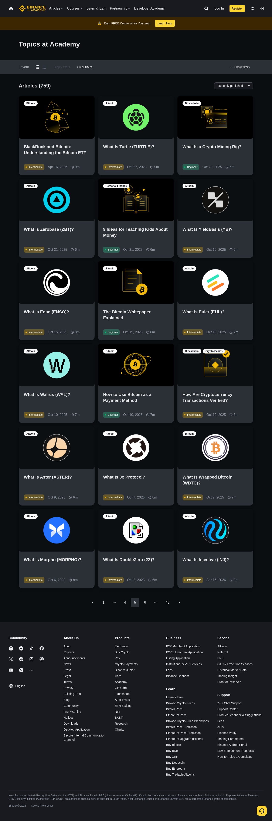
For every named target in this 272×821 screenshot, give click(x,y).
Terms (68, 682)
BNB (220, 658)
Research (121, 723)
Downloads (71, 723)
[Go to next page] (179, 602)
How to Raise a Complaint (234, 756)
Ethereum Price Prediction (183, 733)
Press (67, 670)
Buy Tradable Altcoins (180, 774)
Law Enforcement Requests (235, 750)
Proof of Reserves (229, 682)
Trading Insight (227, 676)
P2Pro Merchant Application (184, 652)
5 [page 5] (135, 602)
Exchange (121, 646)
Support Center (227, 709)
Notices (69, 717)
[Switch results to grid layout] (37, 67)
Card (118, 676)
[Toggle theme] (262, 8)
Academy (121, 682)
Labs (169, 670)
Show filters (239, 67)
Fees (220, 721)
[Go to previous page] (93, 602)
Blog (66, 699)
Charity (119, 729)
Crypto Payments (126, 664)
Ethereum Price (176, 715)
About (67, 646)
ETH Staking (123, 705)
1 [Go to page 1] (104, 602)
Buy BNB (172, 750)
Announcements (74, 658)
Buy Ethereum (175, 768)
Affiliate (222, 646)
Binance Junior (125, 670)
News (67, 664)
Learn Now (165, 23)
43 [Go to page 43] (167, 602)
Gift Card (121, 688)
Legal (67, 676)
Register (237, 8)
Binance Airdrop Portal (232, 744)
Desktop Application (77, 729)
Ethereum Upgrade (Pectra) (184, 739)
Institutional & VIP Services (184, 664)
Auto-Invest (122, 699)
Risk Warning (72, 711)
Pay (117, 658)
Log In (219, 8)
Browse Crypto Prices (180, 703)
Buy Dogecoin (175, 762)
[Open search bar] (205, 8)
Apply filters (62, 67)
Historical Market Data (232, 670)
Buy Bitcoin (173, 744)
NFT (117, 711)
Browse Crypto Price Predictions (187, 721)
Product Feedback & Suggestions (239, 715)
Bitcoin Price (174, 709)
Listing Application (178, 658)
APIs (220, 727)
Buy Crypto (122, 652)
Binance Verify (227, 733)
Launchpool (122, 694)
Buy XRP (172, 756)
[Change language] (252, 8)
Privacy (68, 688)
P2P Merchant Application (183, 646)
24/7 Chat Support (229, 703)
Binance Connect (177, 676)
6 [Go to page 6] (145, 602)
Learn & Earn (175, 697)
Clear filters (84, 67)
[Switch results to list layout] (44, 67)
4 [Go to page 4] (125, 602)
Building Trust (73, 694)
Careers (69, 652)
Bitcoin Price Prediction (181, 727)
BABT (119, 717)
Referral (222, 652)
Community (71, 705)
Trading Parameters (230, 739)
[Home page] (32, 8)
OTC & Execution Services (235, 664)
